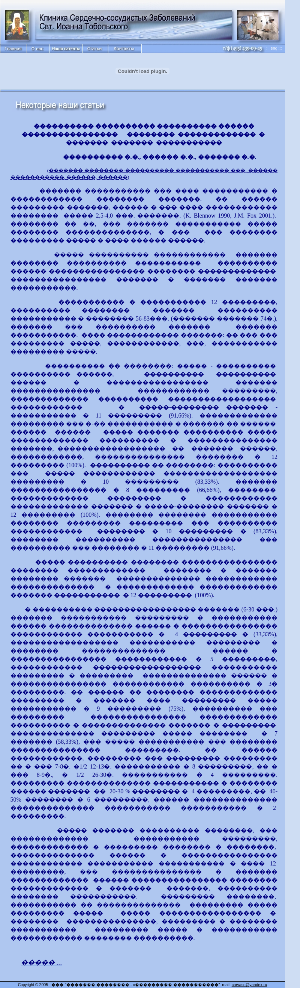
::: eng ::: (274, 48)
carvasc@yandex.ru (249, 984)
